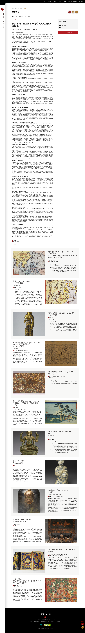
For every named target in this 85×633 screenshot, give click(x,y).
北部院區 (64, 1)
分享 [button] (76, 12)
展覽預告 (21, 16)
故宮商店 (54, 1)
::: (12, 7)
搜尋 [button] (45, 1)
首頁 (13, 8)
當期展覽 (14, 16)
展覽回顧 (24, 8)
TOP (82, 627)
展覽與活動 (17, 8)
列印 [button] (73, 12)
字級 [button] (70, 12)
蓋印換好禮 (16, 244)
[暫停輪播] (5, 3)
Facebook (75, 1)
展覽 (21, 8)
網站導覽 (49, 1)
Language (82, 1)
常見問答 (59, 1)
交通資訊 (68, 32)
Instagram (70, 1)
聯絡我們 (58, 621)
